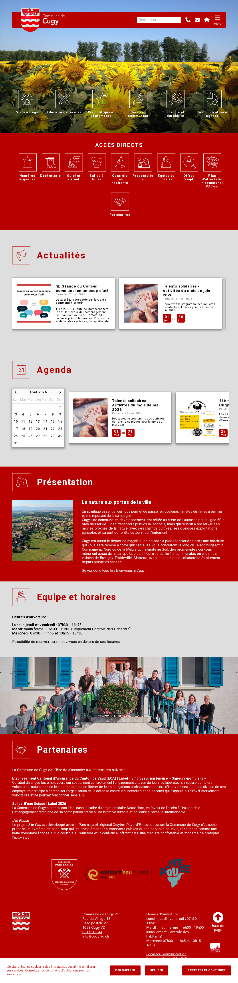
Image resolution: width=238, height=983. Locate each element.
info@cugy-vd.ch (95, 936)
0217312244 (92, 932)
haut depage (218, 922)
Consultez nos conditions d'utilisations (51, 970)
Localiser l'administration (166, 954)
